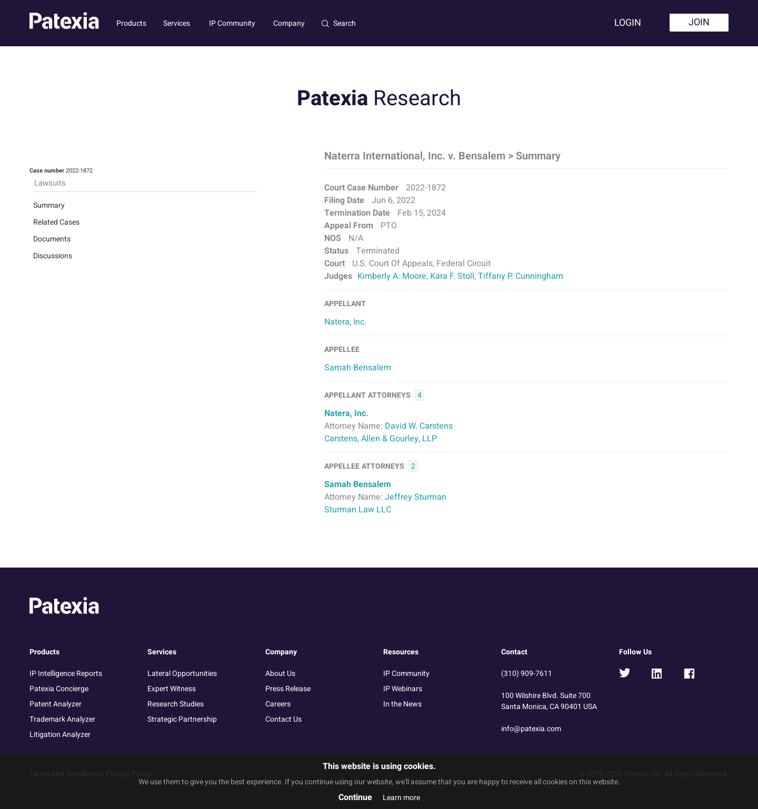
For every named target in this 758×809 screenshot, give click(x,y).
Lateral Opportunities (182, 673)
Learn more (401, 797)
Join (699, 22)
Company (289, 23)
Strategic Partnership (182, 719)
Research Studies (175, 704)
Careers (278, 704)
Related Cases (56, 222)
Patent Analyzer (55, 704)
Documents (52, 239)
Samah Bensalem (357, 367)
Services (176, 23)
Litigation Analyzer (60, 734)
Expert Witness (171, 688)
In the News (402, 704)
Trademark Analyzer (62, 719)
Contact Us (283, 719)
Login (627, 23)
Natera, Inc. (345, 322)
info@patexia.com (531, 728)
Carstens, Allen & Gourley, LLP (380, 438)
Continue (355, 797)
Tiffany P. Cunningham (520, 276)
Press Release (288, 688)
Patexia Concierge (58, 688)
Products (131, 23)
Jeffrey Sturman (415, 497)
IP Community (232, 23)
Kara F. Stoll (452, 276)
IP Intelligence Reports (65, 673)
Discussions (52, 255)
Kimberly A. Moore (391, 276)
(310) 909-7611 (526, 673)
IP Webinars (402, 688)
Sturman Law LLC (357, 509)
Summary (49, 205)
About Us (280, 673)
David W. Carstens (419, 426)
